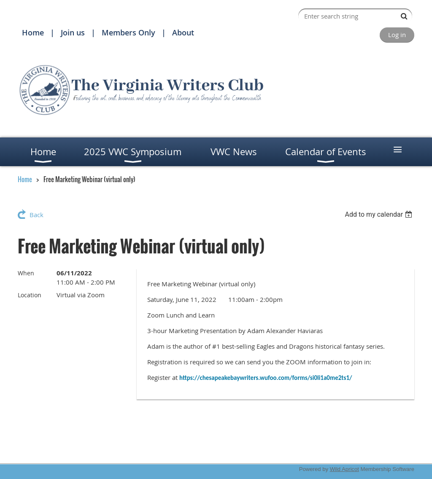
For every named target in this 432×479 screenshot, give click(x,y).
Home (33, 32)
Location (29, 295)
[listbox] (379, 214)
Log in (397, 34)
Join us (73, 32)
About (183, 32)
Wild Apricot (344, 469)
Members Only (128, 32)
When (26, 273)
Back (36, 214)
